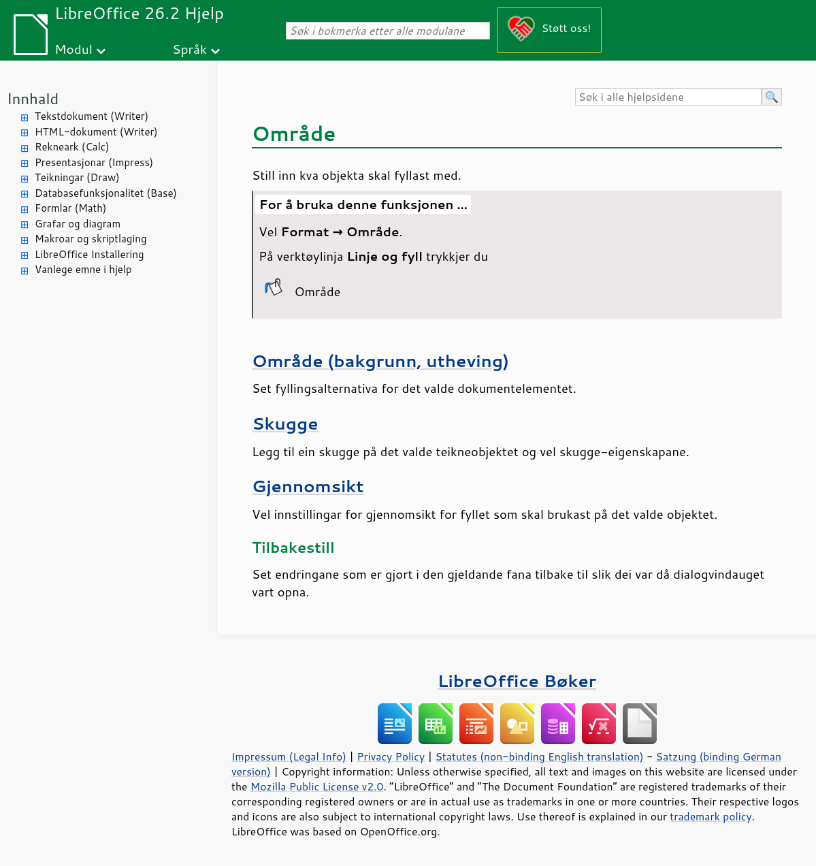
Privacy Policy (391, 756)
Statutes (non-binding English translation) (539, 756)
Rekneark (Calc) (72, 147)
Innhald (33, 98)
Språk (189, 48)
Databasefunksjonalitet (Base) (106, 193)
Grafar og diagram (77, 223)
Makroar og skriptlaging (91, 238)
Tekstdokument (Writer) (91, 116)
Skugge (285, 423)
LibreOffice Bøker (517, 680)
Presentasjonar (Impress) (94, 162)
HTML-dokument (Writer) (96, 132)
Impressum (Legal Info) (288, 756)
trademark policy (710, 816)
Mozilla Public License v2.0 (317, 786)
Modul (73, 48)
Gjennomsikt (308, 486)
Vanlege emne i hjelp (83, 269)
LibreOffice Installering (89, 254)
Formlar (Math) (70, 208)
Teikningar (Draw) (77, 177)
